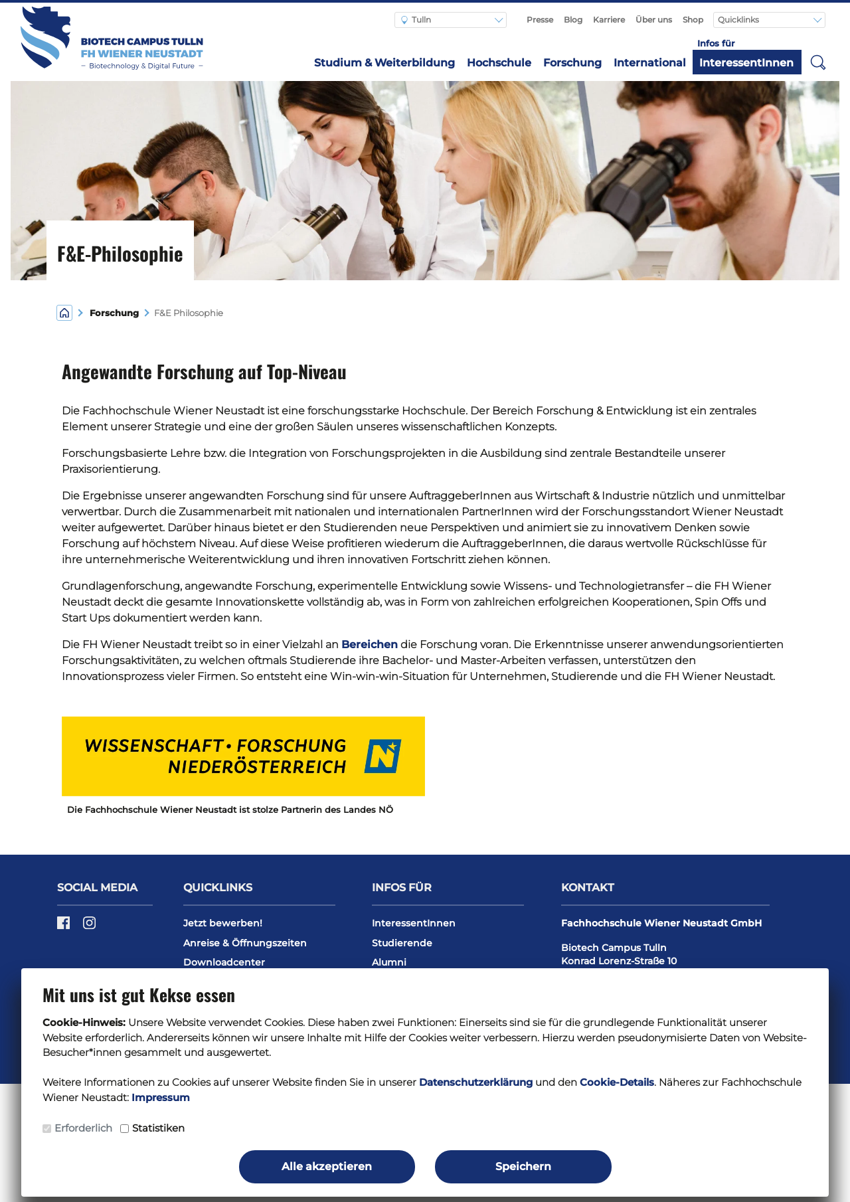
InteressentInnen (746, 62)
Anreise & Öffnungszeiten (245, 943)
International (650, 62)
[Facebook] (64, 927)
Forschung (572, 62)
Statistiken (158, 1128)
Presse (540, 20)
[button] (818, 61)
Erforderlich (83, 1128)
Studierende (402, 943)
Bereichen (369, 644)
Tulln (416, 20)
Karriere (609, 20)
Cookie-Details (617, 1082)
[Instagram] (89, 927)
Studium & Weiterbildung (384, 62)
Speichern (523, 1166)
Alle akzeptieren (327, 1166)
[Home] (64, 312)
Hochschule (499, 62)
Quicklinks (739, 20)
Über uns (654, 20)
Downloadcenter (224, 962)
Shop (693, 20)
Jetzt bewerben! (222, 923)
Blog (573, 20)
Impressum (160, 1097)
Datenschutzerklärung (476, 1082)
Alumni (389, 962)
